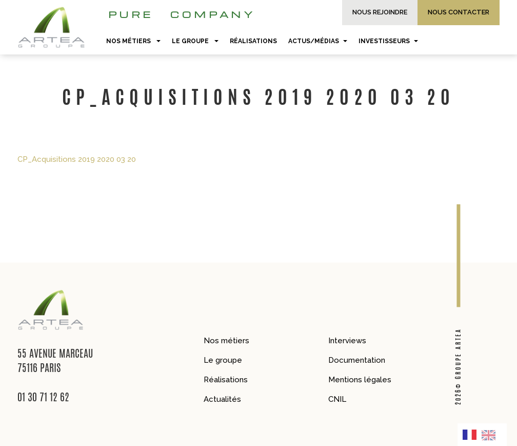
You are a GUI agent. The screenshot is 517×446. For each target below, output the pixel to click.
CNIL (337, 399)
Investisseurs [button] (388, 41)
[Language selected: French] (482, 434)
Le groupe (223, 360)
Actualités (222, 399)
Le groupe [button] (195, 41)
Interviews (347, 340)
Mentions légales (359, 379)
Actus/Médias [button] (317, 41)
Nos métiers (226, 340)
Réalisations (226, 379)
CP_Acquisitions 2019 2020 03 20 (76, 159)
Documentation (356, 360)
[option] (492, 435)
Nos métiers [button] (133, 41)
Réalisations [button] (253, 41)
